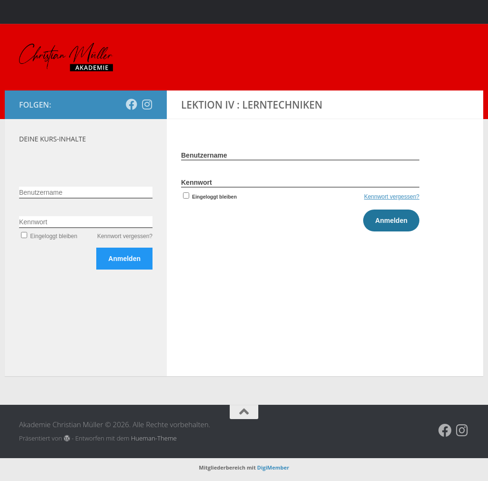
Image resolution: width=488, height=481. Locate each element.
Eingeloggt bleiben (209, 197)
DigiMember (273, 467)
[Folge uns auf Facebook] (131, 104)
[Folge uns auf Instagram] (146, 104)
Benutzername (204, 155)
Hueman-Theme (154, 438)
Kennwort (196, 182)
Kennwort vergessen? (391, 196)
